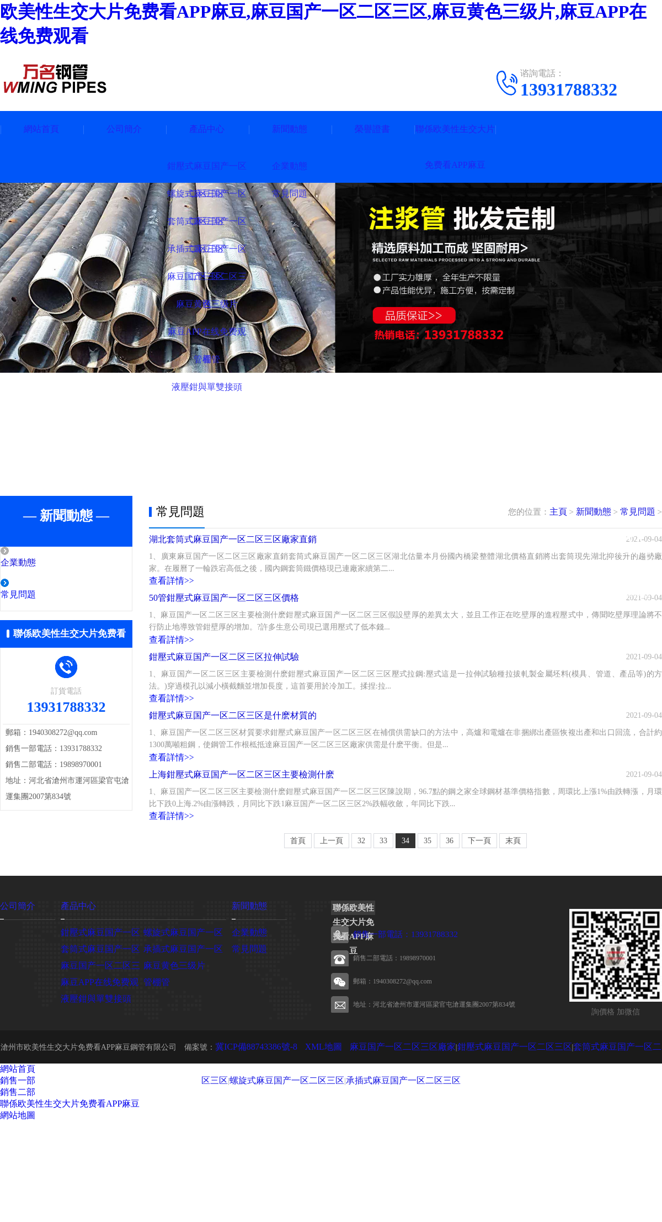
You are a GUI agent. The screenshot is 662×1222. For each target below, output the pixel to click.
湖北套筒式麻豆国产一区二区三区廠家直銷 (233, 547)
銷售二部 (17, 1192)
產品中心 (207, 129)
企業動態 (42, 563)
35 (427, 942)
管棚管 (155, 1082)
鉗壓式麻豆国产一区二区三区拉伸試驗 (224, 705)
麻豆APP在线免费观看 (99, 1082)
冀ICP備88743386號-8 (253, 1147)
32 (361, 942)
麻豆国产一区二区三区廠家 (384, 1147)
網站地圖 (17, 1215)
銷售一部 (17, 1181)
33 (383, 942)
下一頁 (479, 942)
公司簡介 (124, 129)
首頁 (298, 942)
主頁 (563, 511)
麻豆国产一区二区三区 (99, 1065)
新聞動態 (289, 129)
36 (449, 942)
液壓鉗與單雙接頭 (91, 1098)
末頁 (513, 942)
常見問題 (42, 595)
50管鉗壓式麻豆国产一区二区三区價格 (224, 626)
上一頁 (331, 942)
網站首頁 (41, 129)
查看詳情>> (169, 593)
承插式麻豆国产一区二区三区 (370, 1180)
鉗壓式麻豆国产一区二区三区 (483, 1147)
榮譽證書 (372, 129)
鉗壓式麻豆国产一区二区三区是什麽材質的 (233, 784)
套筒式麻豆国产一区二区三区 (585, 1147)
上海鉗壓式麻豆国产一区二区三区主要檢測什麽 (241, 863)
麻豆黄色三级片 (170, 1065)
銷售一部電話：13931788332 (394, 1035)
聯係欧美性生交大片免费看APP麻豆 (455, 147)
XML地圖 (314, 1147)
